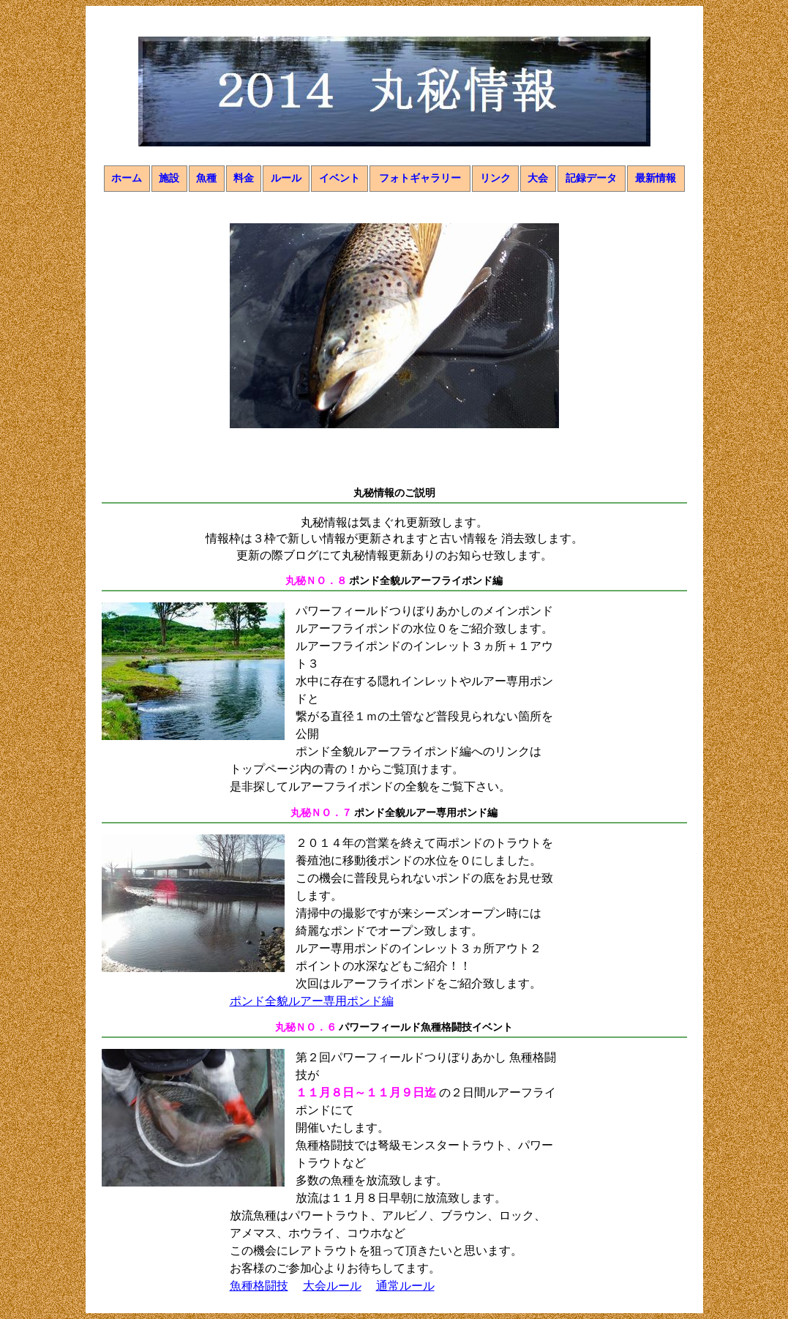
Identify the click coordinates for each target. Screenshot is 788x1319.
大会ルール (332, 1285)
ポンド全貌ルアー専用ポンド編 (312, 1001)
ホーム (126, 178)
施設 (169, 178)
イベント (339, 178)
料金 (243, 178)
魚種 (206, 178)
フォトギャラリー (420, 178)
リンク (495, 178)
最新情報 (655, 178)
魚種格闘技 (259, 1285)
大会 (538, 178)
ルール (286, 178)
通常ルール (405, 1285)
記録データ (591, 178)
